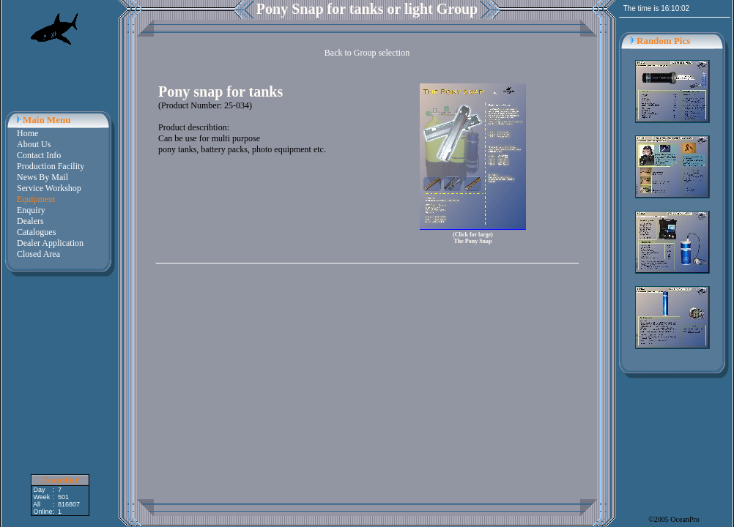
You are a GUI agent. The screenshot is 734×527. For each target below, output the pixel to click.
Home (27, 133)
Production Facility (50, 166)
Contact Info (39, 155)
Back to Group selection (367, 53)
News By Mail (42, 177)
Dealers (30, 221)
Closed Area (38, 254)
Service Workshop (49, 188)
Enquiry (31, 210)
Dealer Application (50, 243)
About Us (34, 144)
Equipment (36, 199)
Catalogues (36, 232)
